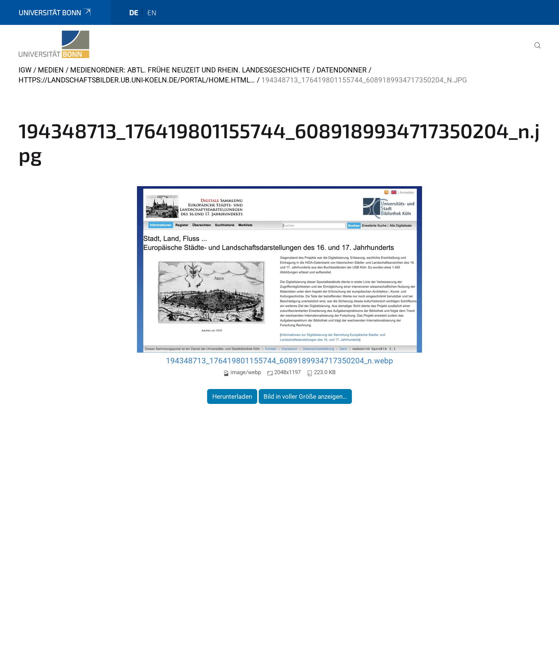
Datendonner (342, 70)
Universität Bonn (55, 12)
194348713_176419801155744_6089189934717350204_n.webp (279, 360)
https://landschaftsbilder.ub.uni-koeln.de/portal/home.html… (137, 80)
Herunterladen (232, 396)
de (133, 12)
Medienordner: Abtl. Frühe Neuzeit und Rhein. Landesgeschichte (190, 70)
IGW (25, 70)
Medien (51, 70)
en (151, 12)
